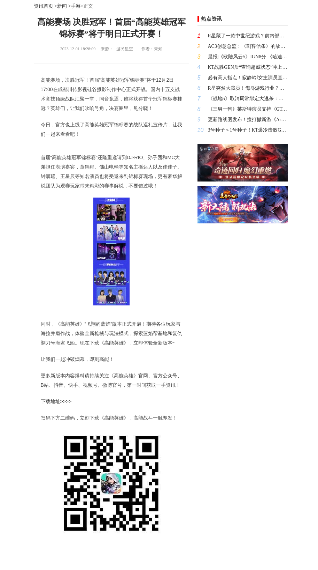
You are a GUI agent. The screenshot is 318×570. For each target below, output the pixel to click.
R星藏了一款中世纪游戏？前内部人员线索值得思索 (248, 35)
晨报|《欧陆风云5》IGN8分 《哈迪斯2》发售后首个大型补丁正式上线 (248, 56)
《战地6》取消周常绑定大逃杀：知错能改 (248, 98)
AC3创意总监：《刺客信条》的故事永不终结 (248, 46)
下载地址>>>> (56, 401)
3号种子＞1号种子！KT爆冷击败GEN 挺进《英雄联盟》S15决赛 (248, 130)
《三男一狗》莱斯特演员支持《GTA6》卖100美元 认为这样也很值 (248, 109)
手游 (75, 6)
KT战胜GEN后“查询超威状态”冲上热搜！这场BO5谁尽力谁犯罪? (248, 67)
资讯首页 (43, 6)
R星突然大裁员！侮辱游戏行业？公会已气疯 (248, 88)
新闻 (62, 6)
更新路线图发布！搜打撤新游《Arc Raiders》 (248, 119)
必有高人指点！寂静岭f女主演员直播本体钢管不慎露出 (248, 77)
